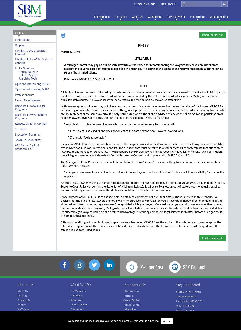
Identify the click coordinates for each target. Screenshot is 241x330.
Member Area (131, 291)
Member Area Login (144, 3)
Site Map (23, 295)
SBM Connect (168, 3)
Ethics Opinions (24, 68)
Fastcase (128, 295)
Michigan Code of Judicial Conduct (30, 52)
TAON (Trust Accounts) (28, 140)
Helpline (20, 45)
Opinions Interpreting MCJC (32, 84)
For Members (78, 291)
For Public (76, 295)
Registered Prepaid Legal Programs (30, 107)
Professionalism (24, 95)
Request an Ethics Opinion (31, 123)
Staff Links (23, 309)
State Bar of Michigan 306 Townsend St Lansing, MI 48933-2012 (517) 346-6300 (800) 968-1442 (190, 301)
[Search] (201, 4)
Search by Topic (27, 78)
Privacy (22, 304)
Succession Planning (27, 134)
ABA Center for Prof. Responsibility (27, 147)
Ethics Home (22, 39)
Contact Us (24, 300)
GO (225, 3)
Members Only (134, 285)
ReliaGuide (129, 309)
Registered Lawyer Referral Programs (31, 116)
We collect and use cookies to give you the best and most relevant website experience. (120, 321)
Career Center (131, 300)
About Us (23, 291)
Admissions (76, 300)
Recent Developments (28, 100)
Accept (167, 321)
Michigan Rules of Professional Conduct (33, 61)
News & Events (78, 304)
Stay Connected (188, 285)
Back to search (212, 35)
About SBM (26, 285)
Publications (77, 309)
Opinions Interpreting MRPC (32, 89)
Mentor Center (131, 304)
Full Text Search (27, 75)
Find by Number (28, 72)
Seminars (20, 129)
